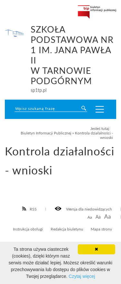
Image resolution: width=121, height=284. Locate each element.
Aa (89, 217)
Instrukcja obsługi (28, 229)
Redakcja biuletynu (67, 229)
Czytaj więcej (82, 276)
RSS (29, 209)
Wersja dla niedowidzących (83, 209)
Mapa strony (101, 229)
